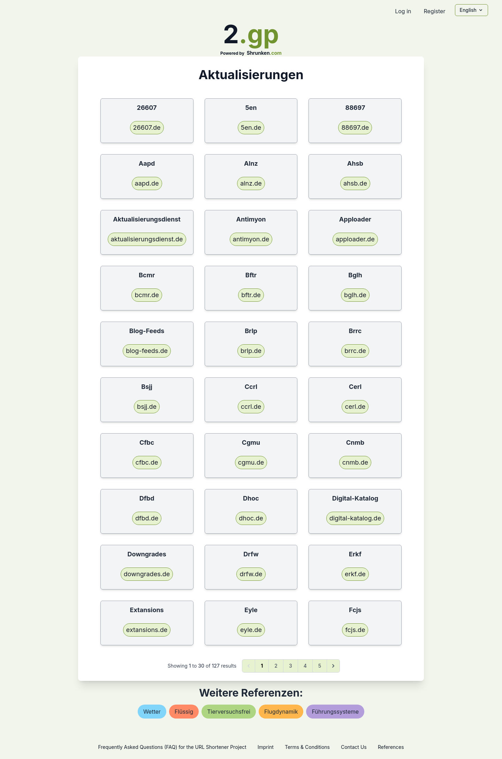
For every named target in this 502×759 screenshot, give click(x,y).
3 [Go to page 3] (290, 666)
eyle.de (251, 629)
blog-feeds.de (147, 350)
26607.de (147, 127)
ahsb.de (355, 183)
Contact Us (354, 747)
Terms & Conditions (307, 747)
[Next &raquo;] (333, 665)
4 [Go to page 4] (305, 666)
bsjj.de (147, 406)
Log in (403, 11)
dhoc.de (251, 518)
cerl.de (355, 406)
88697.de (355, 127)
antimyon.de (251, 239)
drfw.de (250, 574)
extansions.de (146, 629)
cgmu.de (251, 462)
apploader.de (355, 239)
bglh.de (355, 295)
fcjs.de (355, 629)
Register (434, 11)
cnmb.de (355, 462)
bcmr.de (147, 295)
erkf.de (355, 574)
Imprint (266, 747)
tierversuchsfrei (228, 711)
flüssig (184, 711)
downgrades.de (147, 574)
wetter (152, 711)
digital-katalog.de (355, 518)
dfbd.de (146, 518)
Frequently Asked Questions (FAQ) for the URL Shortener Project (172, 747)
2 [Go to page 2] (275, 666)
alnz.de (251, 183)
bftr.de (250, 295)
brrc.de (355, 350)
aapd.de (147, 183)
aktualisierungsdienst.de (147, 239)
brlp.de (251, 350)
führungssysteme (335, 711)
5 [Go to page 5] (319, 666)
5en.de (251, 127)
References (391, 747)
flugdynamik (281, 711)
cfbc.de (147, 462)
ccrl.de (251, 406)
